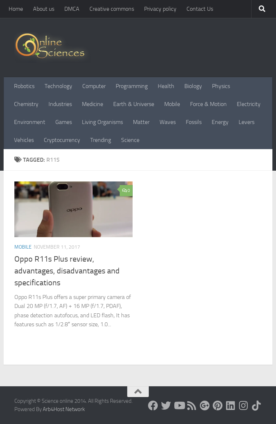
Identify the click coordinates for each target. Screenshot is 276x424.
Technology (58, 86)
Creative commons (111, 8)
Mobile (172, 104)
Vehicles (24, 140)
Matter (141, 122)
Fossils (194, 122)
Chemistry (26, 104)
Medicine (92, 104)
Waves (168, 122)
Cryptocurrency (62, 140)
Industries (60, 104)
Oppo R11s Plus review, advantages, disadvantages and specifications (67, 270)
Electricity (249, 104)
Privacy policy (160, 8)
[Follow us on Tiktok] (257, 406)
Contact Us (200, 8)
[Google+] (205, 406)
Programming (132, 86)
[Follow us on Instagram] (244, 406)
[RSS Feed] (192, 406)
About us (43, 8)
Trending (100, 140)
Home (16, 8)
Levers (246, 122)
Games (63, 122)
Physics (221, 86)
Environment (29, 122)
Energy (220, 122)
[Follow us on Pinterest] (218, 406)
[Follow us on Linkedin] (231, 406)
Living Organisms (102, 122)
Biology (193, 86)
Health (166, 86)
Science (130, 140)
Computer (94, 86)
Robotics (24, 86)
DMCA (71, 8)
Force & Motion (208, 104)
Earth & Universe (133, 104)
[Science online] (153, 406)
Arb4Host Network (64, 409)
